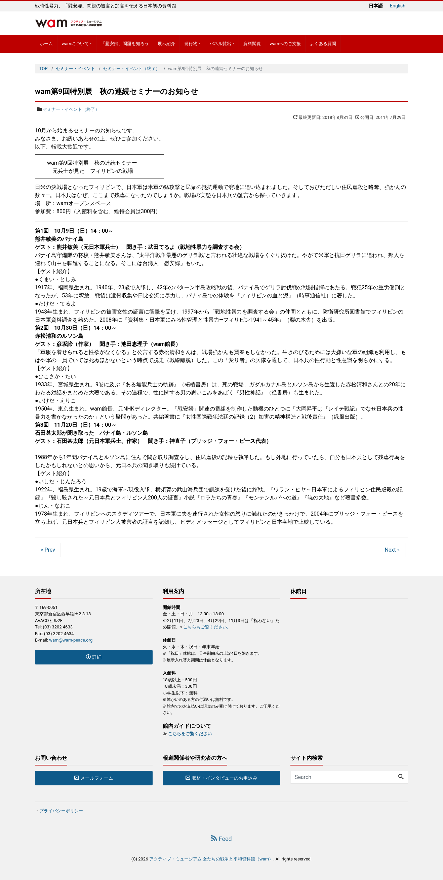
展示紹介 (166, 43)
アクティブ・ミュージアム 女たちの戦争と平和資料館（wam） (211, 858)
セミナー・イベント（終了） (71, 109)
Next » (392, 550)
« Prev (48, 550)
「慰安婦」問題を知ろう (125, 43)
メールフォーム (93, 778)
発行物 (190, 43)
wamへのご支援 (285, 43)
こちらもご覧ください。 (207, 626)
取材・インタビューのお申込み (221, 778)
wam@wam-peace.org (70, 640)
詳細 (93, 657)
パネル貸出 (220, 43)
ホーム (46, 43)
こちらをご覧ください (190, 733)
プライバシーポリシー (61, 810)
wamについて (75, 43)
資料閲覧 (252, 43)
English (397, 5)
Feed (221, 838)
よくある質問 (323, 43)
